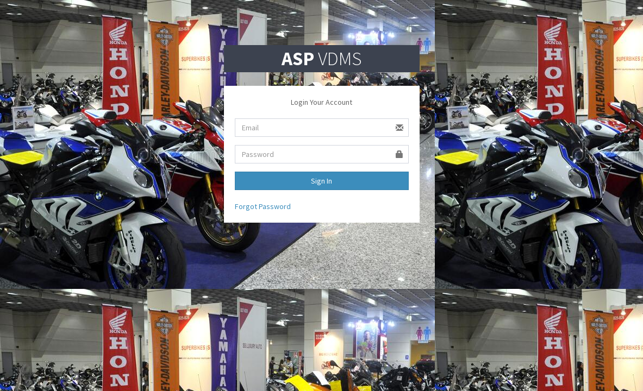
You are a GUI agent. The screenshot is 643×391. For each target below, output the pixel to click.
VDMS (321, 59)
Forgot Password (263, 206)
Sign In (321, 181)
